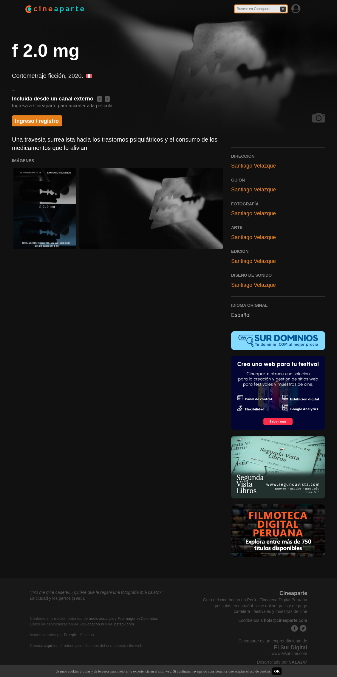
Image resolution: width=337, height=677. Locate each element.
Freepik (70, 635)
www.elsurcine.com (289, 653)
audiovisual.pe (101, 618)
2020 (75, 75)
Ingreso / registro (37, 121)
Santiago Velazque (253, 166)
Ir (283, 9)
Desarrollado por (282, 662)
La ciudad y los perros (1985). (57, 598)
